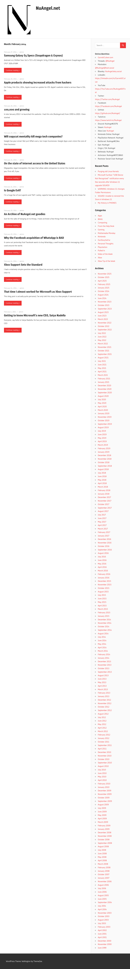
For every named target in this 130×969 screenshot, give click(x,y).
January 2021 (103, 382)
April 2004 (102, 909)
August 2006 (103, 885)
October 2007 (103, 874)
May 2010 (102, 776)
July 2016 (102, 556)
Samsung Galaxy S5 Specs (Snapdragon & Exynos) (33, 55)
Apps (100, 215)
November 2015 (104, 584)
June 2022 (102, 336)
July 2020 (102, 399)
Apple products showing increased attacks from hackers (37, 82)
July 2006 (102, 888)
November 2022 (104, 322)
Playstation (102, 247)
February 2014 (104, 654)
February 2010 (104, 783)
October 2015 (103, 588)
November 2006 (105, 881)
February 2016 (104, 574)
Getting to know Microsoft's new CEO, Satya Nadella (35, 315)
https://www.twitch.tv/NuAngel (108, 120)
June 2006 (102, 892)
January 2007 (103, 878)
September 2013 (105, 672)
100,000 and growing (16, 109)
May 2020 (102, 403)
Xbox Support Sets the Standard (23, 264)
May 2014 (102, 644)
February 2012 (104, 734)
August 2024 (103, 294)
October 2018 (103, 462)
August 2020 (103, 396)
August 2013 (103, 675)
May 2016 (102, 563)
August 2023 (103, 312)
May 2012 (102, 724)
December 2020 (104, 385)
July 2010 (102, 769)
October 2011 (103, 741)
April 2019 (102, 441)
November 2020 (104, 389)
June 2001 (102, 933)
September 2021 (105, 354)
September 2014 (105, 630)
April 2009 (102, 818)
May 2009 (102, 815)
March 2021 (103, 375)
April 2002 (102, 930)
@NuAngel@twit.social (104, 68)
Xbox (100, 257)
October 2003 (103, 916)
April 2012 (102, 727)
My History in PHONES (107, 203)
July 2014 (102, 637)
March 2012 (103, 731)
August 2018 (103, 469)
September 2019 (105, 424)
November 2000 (105, 944)
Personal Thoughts (105, 243)
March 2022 (103, 343)
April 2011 (102, 748)
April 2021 (102, 371)
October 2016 (103, 546)
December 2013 (104, 661)
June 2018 (102, 476)
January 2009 (103, 829)
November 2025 (104, 273)
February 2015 (104, 612)
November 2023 (104, 301)
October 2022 (103, 326)
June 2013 (102, 679)
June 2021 (102, 364)
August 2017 (103, 511)
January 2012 (103, 738)
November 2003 (104, 913)
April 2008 (102, 860)
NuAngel (107, 127)
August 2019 (103, 427)
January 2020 (103, 413)
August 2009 (103, 804)
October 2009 (103, 797)
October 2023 (103, 305)
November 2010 (104, 755)
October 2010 (103, 759)
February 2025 (104, 284)
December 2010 (104, 752)
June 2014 (102, 640)
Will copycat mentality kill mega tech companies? (33, 136)
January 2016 (103, 577)
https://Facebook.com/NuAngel (108, 106)
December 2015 (104, 581)
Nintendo (102, 236)
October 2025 (103, 277)
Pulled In (101, 250)
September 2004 (105, 902)
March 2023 (103, 319)
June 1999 (102, 947)
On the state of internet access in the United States (34, 163)
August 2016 (103, 553)
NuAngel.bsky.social (113, 71)
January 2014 (103, 658)
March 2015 (103, 609)
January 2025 (103, 287)
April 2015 (102, 605)
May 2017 (102, 521)
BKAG (100, 219)
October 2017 (103, 504)
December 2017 (104, 497)
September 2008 (105, 843)
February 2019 (104, 448)
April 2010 (102, 780)
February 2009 (104, 825)
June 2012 (102, 720)
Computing (102, 222)
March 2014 (103, 651)
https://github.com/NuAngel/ (107, 113)
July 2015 (102, 595)
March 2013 (103, 689)
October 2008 (103, 839)
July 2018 (102, 473)
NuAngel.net (48, 8)
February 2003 (104, 927)
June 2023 (102, 315)
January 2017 (103, 535)
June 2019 (102, 434)
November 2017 (104, 500)
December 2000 (104, 941)
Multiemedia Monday (106, 233)
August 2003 (103, 920)
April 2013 (102, 686)
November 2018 (104, 459)
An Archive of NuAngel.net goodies (24, 214)
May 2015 (102, 602)
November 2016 (104, 542)
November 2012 (104, 703)
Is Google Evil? (12, 190)
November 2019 (104, 417)
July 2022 (102, 333)
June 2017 (102, 518)
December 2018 (104, 455)
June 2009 (102, 811)
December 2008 (104, 832)
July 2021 (102, 361)
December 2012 (104, 700)
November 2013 (104, 665)
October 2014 (103, 626)
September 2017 (105, 508)
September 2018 (105, 466)
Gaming (101, 229)
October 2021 (103, 350)
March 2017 (103, 528)
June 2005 (102, 899)
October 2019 (103, 420)
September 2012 (105, 710)
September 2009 (105, 801)
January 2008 (103, 871)
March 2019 (103, 445)
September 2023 (105, 308)
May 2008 (102, 857)
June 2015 (102, 598)
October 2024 (103, 291)
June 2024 (102, 298)
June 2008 (102, 853)
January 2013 (103, 696)
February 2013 (104, 693)
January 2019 (103, 452)
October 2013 (103, 668)
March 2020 (103, 410)
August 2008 (103, 846)
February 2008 (104, 867)
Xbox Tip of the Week (106, 261)
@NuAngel (109, 61)
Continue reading (12, 70)
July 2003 (102, 923)
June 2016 (102, 560)
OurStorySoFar (104, 240)
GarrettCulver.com (105, 57)
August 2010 (103, 766)
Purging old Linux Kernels (108, 171)
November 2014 (104, 623)
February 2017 (104, 532)
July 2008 (102, 850)
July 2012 (102, 717)
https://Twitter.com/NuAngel (107, 99)
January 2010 (103, 787)
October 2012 (103, 706)
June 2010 (102, 773)
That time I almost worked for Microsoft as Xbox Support (38, 291)
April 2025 (102, 280)
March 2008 (103, 864)
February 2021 (104, 378)
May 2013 (102, 682)
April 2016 (102, 567)
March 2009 (103, 822)
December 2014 (104, 619)
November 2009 (104, 794)
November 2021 (104, 347)
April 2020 (102, 406)
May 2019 (102, 438)
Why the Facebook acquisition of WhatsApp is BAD (34, 237)
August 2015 (103, 591)
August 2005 (103, 895)
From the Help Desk (106, 226)
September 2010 (105, 762)
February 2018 (104, 490)
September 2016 (105, 549)
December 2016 (104, 539)
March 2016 (103, 570)
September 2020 (105, 392)
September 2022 (105, 329)
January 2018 (103, 494)
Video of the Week (105, 254)
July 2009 (102, 808)
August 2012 (103, 714)
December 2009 (104, 790)
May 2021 (102, 368)
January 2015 (103, 616)
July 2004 (102, 906)
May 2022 (102, 340)
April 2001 (102, 937)
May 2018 (102, 480)
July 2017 (102, 514)
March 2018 (103, 486)
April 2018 (102, 483)
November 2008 (105, 836)
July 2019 (102, 431)
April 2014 (102, 647)
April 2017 (102, 525)
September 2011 (105, 745)
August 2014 (103, 633)
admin (21, 52)
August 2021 (103, 357)
